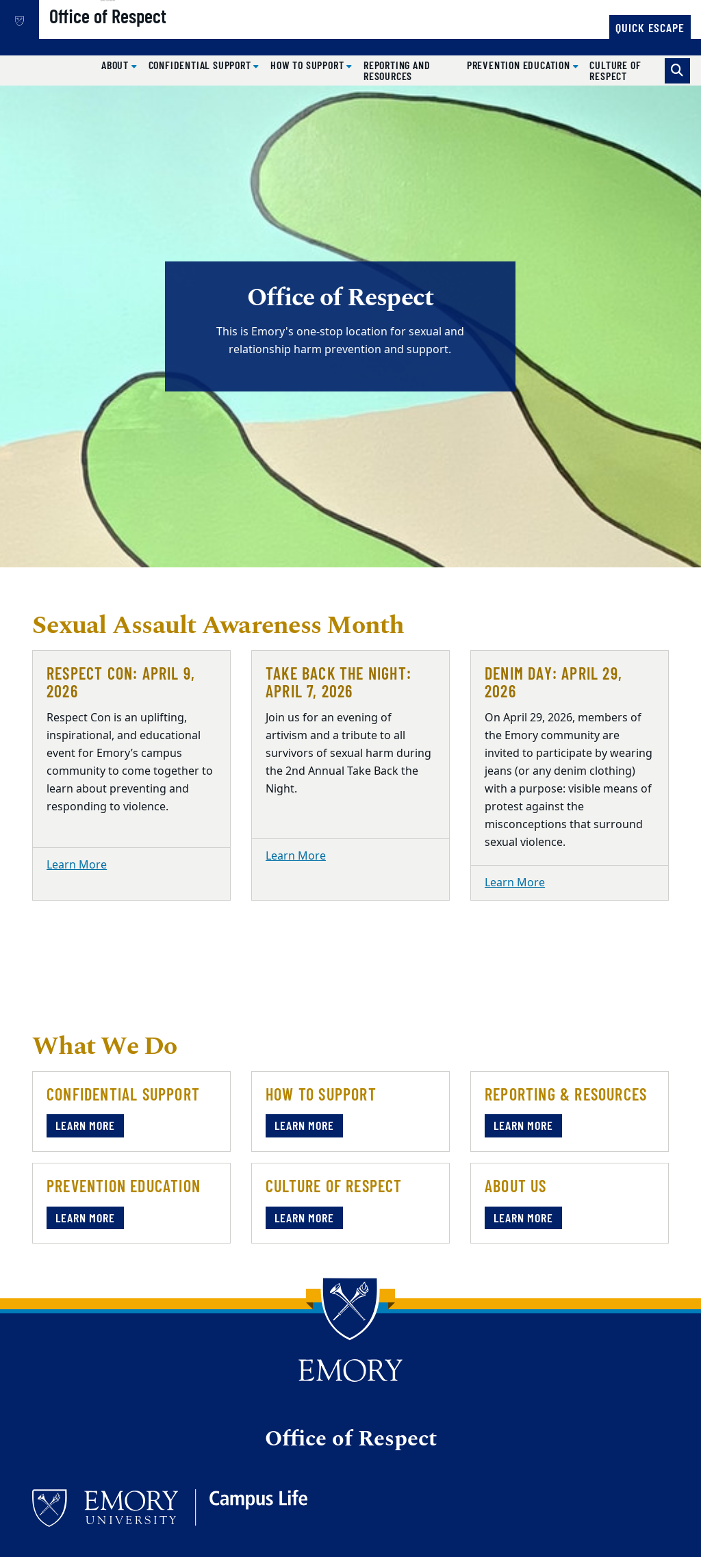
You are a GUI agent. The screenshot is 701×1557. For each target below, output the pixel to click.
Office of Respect (154, 34)
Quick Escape (650, 27)
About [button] (116, 64)
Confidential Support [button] (201, 64)
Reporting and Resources (397, 70)
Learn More (77, 865)
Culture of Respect (615, 70)
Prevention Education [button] (520, 64)
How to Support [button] (308, 64)
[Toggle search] (677, 70)
